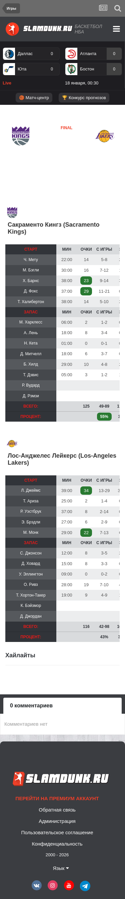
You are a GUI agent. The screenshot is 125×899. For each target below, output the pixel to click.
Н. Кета (31, 343)
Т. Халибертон (31, 301)
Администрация (57, 821)
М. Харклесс (30, 322)
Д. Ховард (31, 563)
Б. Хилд (31, 364)
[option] (31, 68)
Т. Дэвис (30, 375)
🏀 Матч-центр (34, 97)
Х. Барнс (31, 280)
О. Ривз (31, 584)
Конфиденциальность (57, 844)
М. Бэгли (31, 270)
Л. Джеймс (30, 490)
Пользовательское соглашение (57, 832)
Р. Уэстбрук (30, 511)
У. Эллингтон (31, 574)
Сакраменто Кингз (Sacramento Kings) (53, 228)
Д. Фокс (31, 291)
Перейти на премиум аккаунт (57, 798)
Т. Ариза (30, 501)
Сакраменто (25, 152)
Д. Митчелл (31, 354)
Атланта (88, 53)
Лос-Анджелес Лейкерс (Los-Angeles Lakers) (62, 459)
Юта (22, 68)
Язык (61, 868)
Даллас (25, 53)
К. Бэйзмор (31, 605)
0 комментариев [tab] (31, 705)
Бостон (87, 68)
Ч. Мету (31, 259)
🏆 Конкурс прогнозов (84, 97)
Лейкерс (50, 151)
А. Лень (31, 332)
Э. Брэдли (30, 522)
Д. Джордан (30, 616)
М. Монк (30, 532)
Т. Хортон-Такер (30, 595)
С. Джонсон (30, 553)
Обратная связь (57, 810)
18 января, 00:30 (81, 82)
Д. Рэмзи (31, 396)
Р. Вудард (31, 385)
